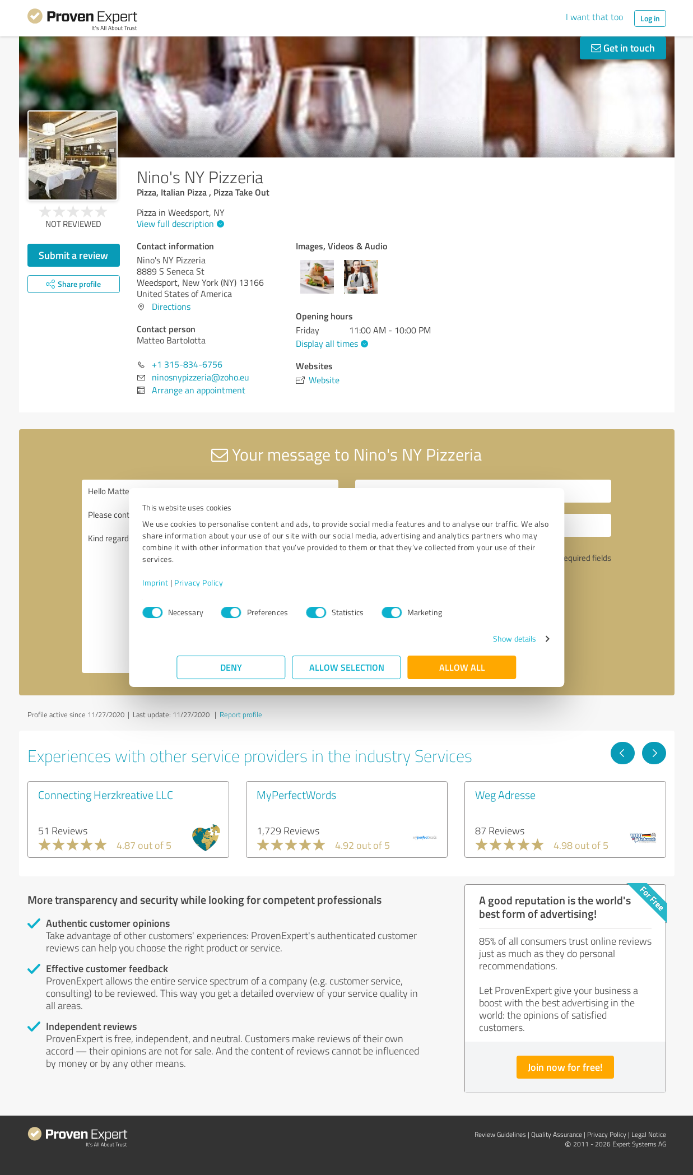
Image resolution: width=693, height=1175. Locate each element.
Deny (231, 667)
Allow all (462, 667)
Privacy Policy (233, 582)
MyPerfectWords (296, 794)
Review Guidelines (500, 1134)
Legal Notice (648, 1134)
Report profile (241, 714)
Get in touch (623, 47)
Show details (479, 638)
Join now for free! (565, 1067)
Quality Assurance (556, 1134)
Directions (171, 306)
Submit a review (73, 255)
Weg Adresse (505, 794)
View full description (179, 223)
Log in (650, 18)
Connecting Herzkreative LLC (105, 794)
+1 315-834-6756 (187, 364)
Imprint (190, 582)
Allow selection (346, 667)
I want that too (594, 17)
